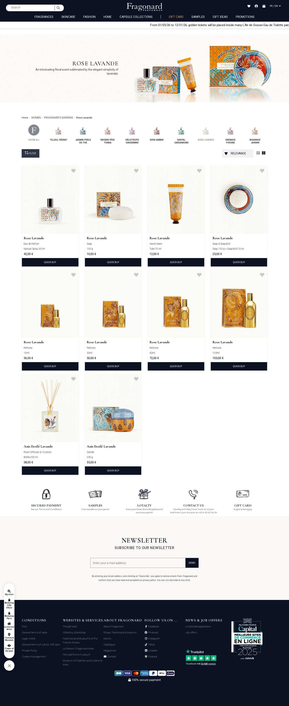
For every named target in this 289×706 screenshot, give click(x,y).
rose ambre (157, 133)
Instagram (154, 639)
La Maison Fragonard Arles (78, 648)
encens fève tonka (108, 134)
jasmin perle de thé (83, 134)
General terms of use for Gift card (41, 644)
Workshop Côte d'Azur (9, 605)
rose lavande (206, 133)
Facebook (153, 627)
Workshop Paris (9, 617)
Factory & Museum (9, 639)
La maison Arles (9, 628)
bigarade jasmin (255, 134)
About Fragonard (113, 626)
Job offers (191, 632)
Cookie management (34, 656)
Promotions (245, 17)
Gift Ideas (220, 17)
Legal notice (28, 638)
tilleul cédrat (58, 133)
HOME (108, 17)
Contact (111, 657)
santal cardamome (181, 134)
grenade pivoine (230, 134)
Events (107, 638)
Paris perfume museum (77, 654)
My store (9, 594)
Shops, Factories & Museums (120, 632)
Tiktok (151, 645)
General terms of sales (34, 632)
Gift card (176, 17)
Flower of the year (9, 649)
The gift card (70, 626)
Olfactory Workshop (74, 632)
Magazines (110, 650)
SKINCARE (68, 17)
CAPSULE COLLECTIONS (136, 17)
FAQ (24, 626)
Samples (198, 17)
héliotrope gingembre (132, 134)
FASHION (89, 17)
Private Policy (29, 650)
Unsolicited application (198, 626)
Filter (30, 153)
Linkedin (153, 651)
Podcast (152, 657)
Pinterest (153, 633)
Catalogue (109, 644)
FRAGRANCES (44, 17)
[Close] (287, 25)
